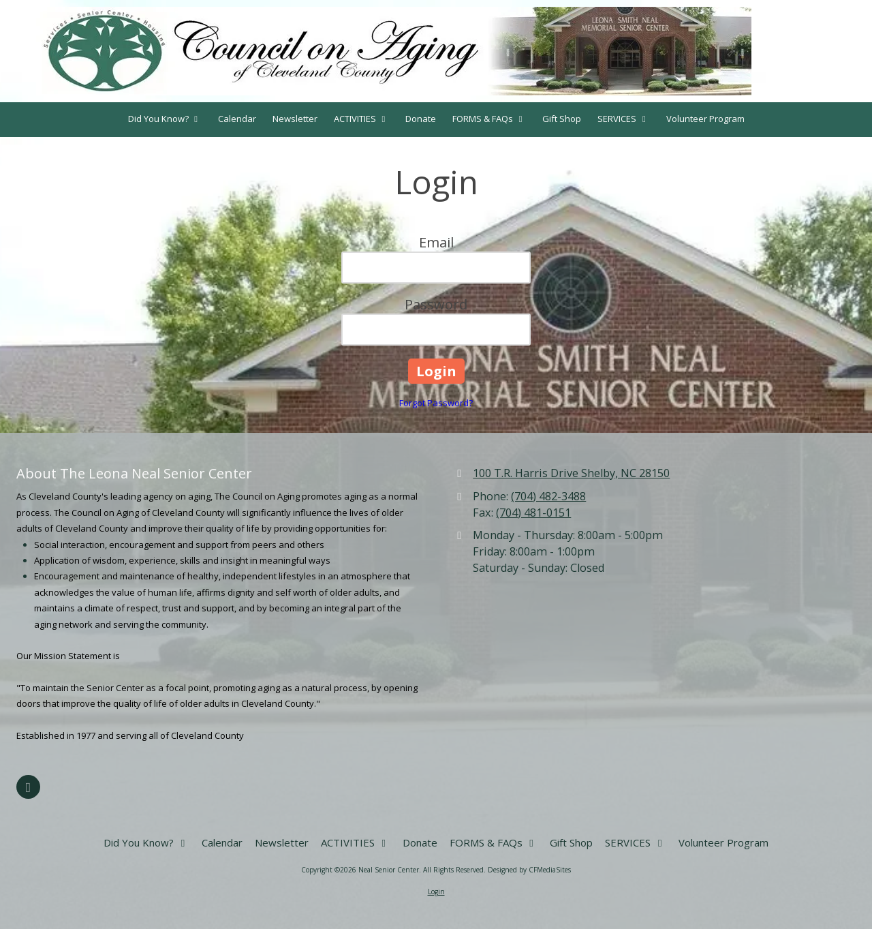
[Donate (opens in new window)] (420, 119)
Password (436, 304)
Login (436, 891)
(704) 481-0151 (533, 512)
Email (436, 242)
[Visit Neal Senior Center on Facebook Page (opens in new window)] (28, 787)
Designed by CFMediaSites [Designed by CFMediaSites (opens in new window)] (529, 869)
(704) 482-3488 (548, 496)
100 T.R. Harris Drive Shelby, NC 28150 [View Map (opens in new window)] (571, 473)
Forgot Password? (436, 403)
